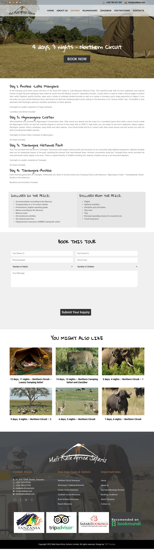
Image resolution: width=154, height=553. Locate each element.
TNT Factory (110, 548)
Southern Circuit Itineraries (69, 499)
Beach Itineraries (65, 508)
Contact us (105, 508)
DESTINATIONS (122, 10)
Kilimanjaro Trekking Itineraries (71, 489)
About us (105, 489)
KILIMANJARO (90, 10)
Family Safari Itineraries (68, 494)
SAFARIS (75, 10)
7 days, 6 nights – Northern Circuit (123, 423)
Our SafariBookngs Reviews (113, 494)
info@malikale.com (136, 2)
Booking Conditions (109, 499)
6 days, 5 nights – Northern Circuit (77, 423)
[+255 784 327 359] (104, 3)
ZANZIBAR (105, 10)
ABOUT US (62, 10)
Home (103, 484)
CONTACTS (138, 10)
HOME (50, 10)
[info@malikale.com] (126, 3)
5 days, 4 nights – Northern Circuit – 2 (31, 423)
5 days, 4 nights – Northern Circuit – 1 (123, 381)
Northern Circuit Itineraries (69, 484)
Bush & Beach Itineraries (68, 503)
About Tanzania (107, 503)
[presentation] (75, 298)
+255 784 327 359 (114, 2)
